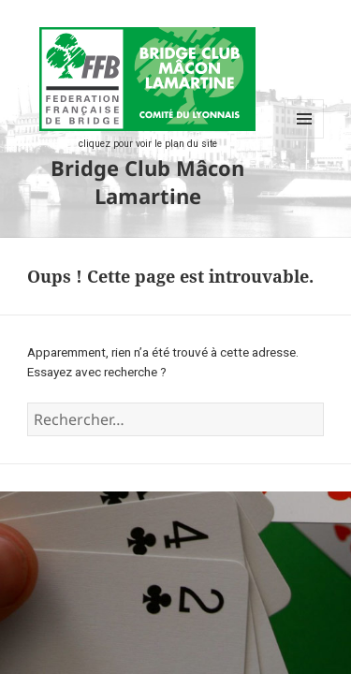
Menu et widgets (304, 138)
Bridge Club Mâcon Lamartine (147, 182)
